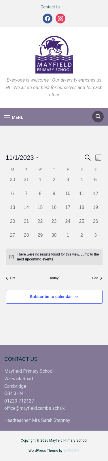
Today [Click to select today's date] (53, 278)
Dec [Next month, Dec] (97, 278)
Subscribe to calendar (51, 296)
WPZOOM (71, 451)
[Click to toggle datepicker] (22, 157)
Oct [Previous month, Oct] (11, 278)
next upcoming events (35, 259)
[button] (14, 117)
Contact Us (50, 7)
